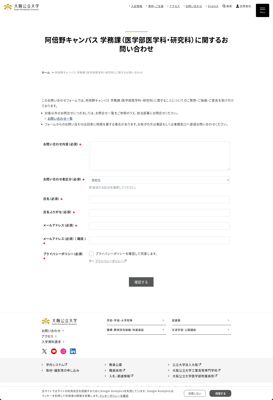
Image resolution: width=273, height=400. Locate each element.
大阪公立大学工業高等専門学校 (195, 370)
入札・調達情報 (119, 376)
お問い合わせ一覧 (60, 118)
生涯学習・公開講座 (184, 330)
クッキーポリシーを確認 (114, 396)
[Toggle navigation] (262, 10)
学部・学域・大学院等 (120, 320)
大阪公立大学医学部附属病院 (193, 376)
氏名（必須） (53, 198)
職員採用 (115, 370)
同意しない (194, 393)
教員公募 (115, 364)
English (213, 6)
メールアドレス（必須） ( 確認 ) (64, 240)
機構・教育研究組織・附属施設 (125, 330)
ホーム (46, 72)
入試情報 (136, 6)
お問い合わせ (194, 6)
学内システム (55, 364)
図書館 (176, 320)
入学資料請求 (51, 341)
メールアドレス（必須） (60, 225)
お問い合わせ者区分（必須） (64, 179)
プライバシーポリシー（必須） (63, 256)
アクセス (174, 6)
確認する (141, 281)
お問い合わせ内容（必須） (62, 144)
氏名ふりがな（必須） (59, 212)
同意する (220, 393)
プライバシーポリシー (111, 261)
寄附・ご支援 (156, 6)
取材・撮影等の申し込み (62, 370)
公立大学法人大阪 (185, 364)
